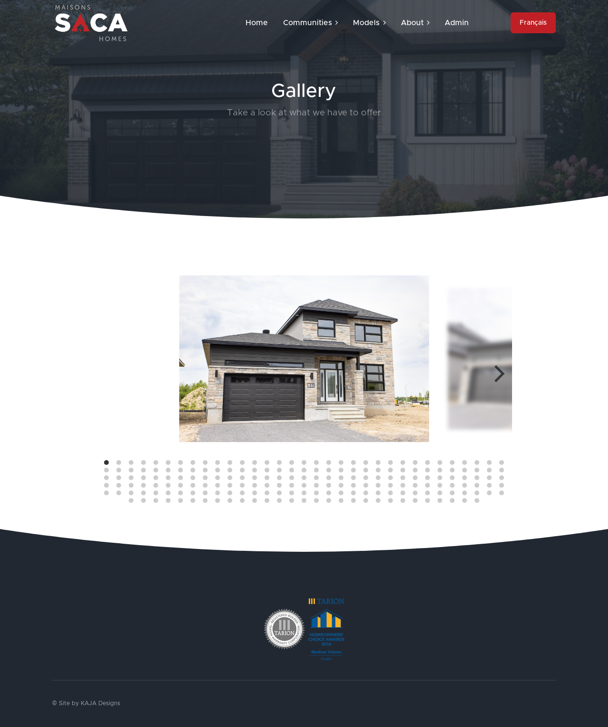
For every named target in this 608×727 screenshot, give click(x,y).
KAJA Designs (100, 703)
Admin (457, 23)
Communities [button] (310, 23)
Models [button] (369, 23)
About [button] (415, 23)
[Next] (498, 373)
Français (533, 22)
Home (257, 23)
